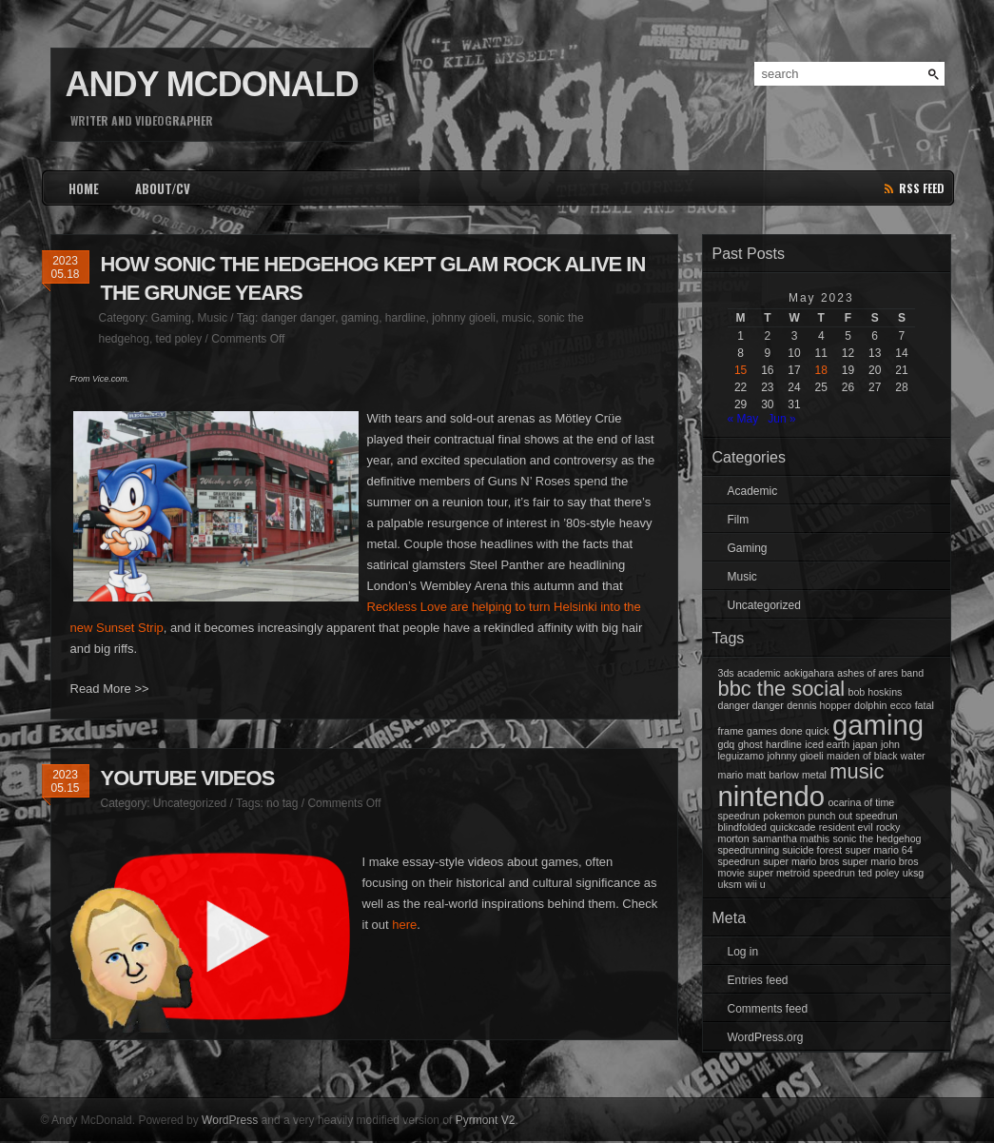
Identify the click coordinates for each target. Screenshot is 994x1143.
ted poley (179, 338)
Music (212, 318)
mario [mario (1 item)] (731, 774)
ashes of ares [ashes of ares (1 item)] (867, 673)
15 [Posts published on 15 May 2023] (740, 370)
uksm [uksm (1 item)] (730, 884)
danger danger (298, 318)
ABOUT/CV (162, 188)
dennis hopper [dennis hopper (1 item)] (819, 705)
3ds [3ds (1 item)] (726, 673)
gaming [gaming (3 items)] (878, 724)
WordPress (230, 1120)
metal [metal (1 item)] (814, 774)
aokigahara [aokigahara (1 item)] (809, 673)
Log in (743, 951)
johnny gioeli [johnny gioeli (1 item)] (795, 755)
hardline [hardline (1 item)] (784, 744)
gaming (360, 318)
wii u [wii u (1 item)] (755, 884)
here (404, 924)
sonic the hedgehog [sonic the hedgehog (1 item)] (877, 838)
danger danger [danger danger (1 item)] (751, 705)
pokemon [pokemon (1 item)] (784, 815)
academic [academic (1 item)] (759, 673)
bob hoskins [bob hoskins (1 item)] (875, 692)
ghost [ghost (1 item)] (750, 744)
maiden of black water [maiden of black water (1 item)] (876, 755)
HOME (83, 188)
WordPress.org (766, 1037)
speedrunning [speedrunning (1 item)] (749, 850)
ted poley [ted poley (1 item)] (878, 872)
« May (743, 418)
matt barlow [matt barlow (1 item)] (773, 774)
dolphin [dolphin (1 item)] (870, 705)
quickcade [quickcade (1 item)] (792, 827)
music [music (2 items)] (856, 771)
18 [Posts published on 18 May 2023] (821, 370)
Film (739, 519)
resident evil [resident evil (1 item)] (846, 827)
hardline (405, 318)
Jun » (781, 418)
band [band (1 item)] (912, 673)
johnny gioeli (464, 318)
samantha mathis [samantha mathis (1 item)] (790, 838)
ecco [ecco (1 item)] (901, 705)
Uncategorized (189, 803)
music (517, 318)
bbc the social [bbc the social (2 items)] (782, 688)
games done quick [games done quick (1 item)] (788, 731)
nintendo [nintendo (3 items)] (772, 796)
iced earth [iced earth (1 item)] (827, 744)
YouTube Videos (188, 778)
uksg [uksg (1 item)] (914, 872)
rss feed (922, 188)
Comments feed (768, 1008)
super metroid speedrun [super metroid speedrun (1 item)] (801, 872)
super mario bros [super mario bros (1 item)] (801, 861)
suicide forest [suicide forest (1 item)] (812, 850)
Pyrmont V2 (486, 1120)
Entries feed (758, 980)
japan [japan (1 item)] (864, 744)
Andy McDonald (212, 84)
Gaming (171, 318)
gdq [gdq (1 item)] (726, 744)
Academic (753, 491)
